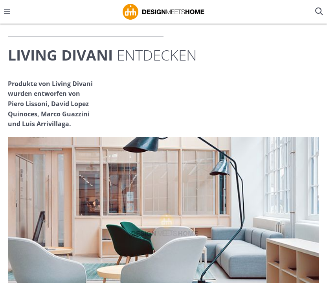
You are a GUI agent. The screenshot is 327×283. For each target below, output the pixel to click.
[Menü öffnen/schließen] (7, 12)
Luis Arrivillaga (45, 123)
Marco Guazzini (65, 114)
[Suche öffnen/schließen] (320, 12)
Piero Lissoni (28, 103)
